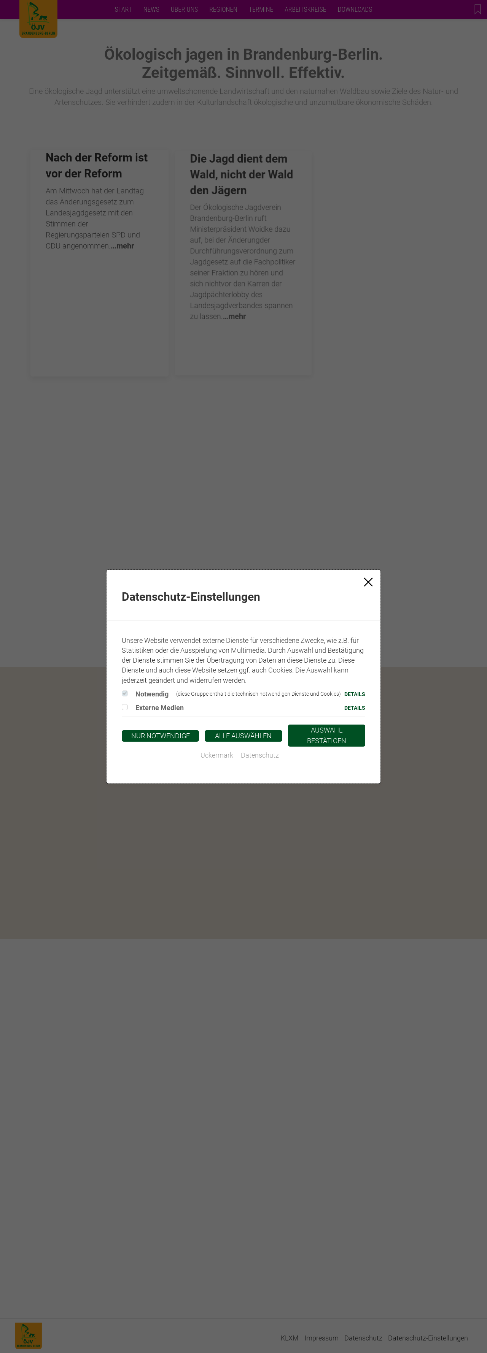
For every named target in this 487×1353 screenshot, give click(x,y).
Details (354, 694)
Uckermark (217, 755)
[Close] (368, 582)
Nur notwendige (160, 736)
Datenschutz (260, 755)
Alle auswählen (243, 736)
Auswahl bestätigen (326, 735)
